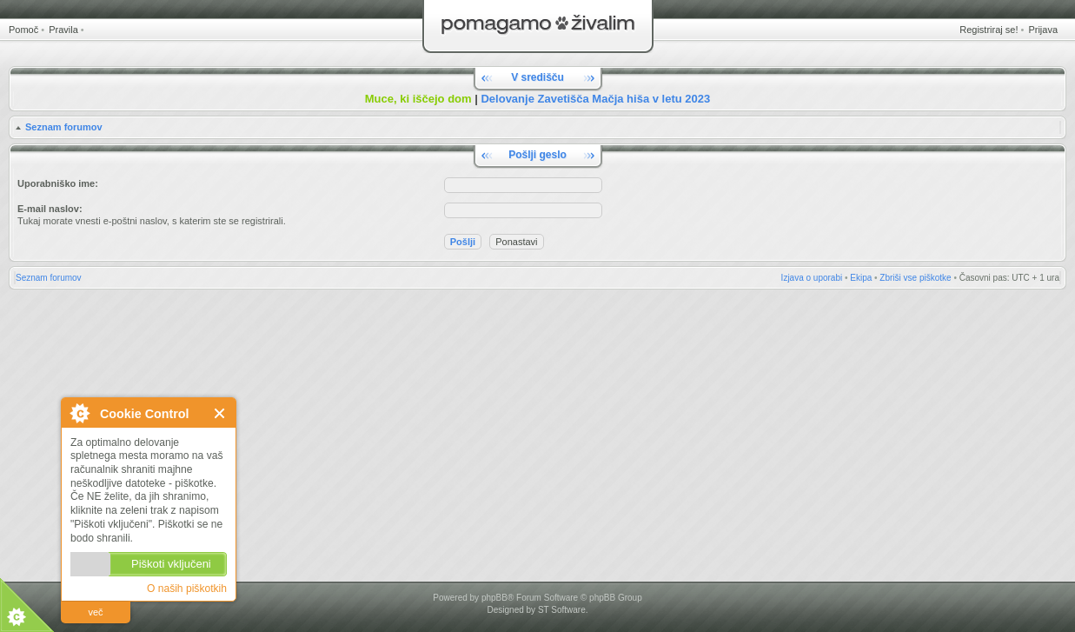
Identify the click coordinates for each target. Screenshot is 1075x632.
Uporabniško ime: (57, 183)
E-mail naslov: (50, 208)
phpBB (494, 597)
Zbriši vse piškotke (915, 278)
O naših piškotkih (187, 588)
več (95, 612)
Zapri (220, 413)
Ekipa (861, 278)
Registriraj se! (988, 29)
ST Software (562, 610)
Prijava (1043, 29)
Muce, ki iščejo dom (418, 98)
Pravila (63, 29)
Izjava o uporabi (812, 278)
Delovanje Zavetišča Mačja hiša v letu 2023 (595, 98)
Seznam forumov (64, 127)
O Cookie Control (79, 413)
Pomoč (23, 29)
